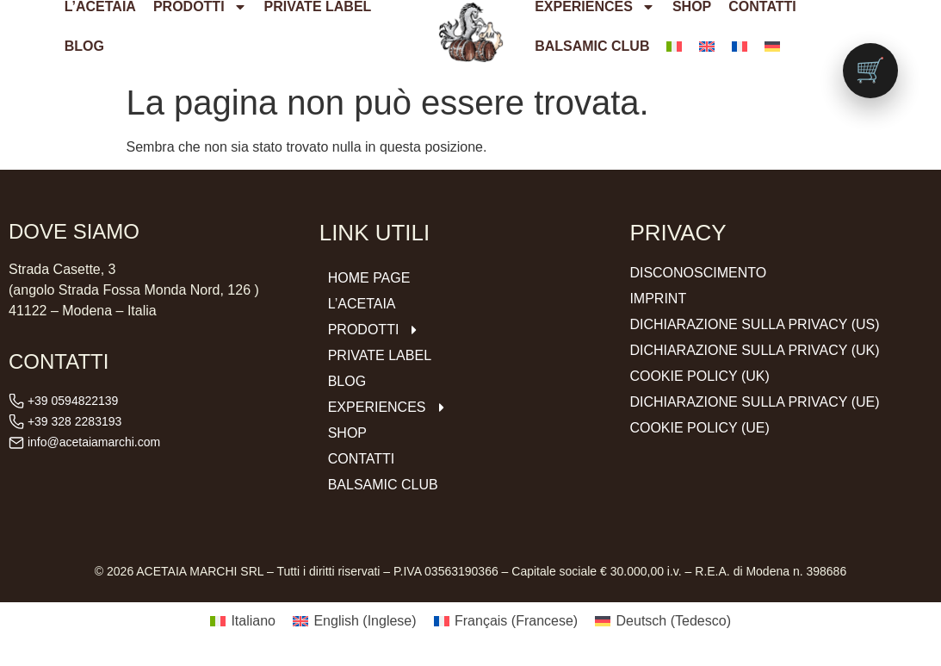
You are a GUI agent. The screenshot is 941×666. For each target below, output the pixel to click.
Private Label (379, 355)
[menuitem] (674, 46)
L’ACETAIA (362, 303)
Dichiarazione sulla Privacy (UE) (754, 402)
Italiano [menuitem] (253, 620)
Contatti (361, 458)
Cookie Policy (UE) (699, 427)
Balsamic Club (592, 46)
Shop (347, 433)
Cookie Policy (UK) (699, 376)
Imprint (657, 298)
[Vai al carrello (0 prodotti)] (870, 70)
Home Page (369, 278)
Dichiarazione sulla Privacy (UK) (754, 350)
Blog (84, 46)
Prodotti (375, 330)
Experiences (388, 407)
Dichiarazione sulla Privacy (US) (754, 324)
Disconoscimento (697, 272)
